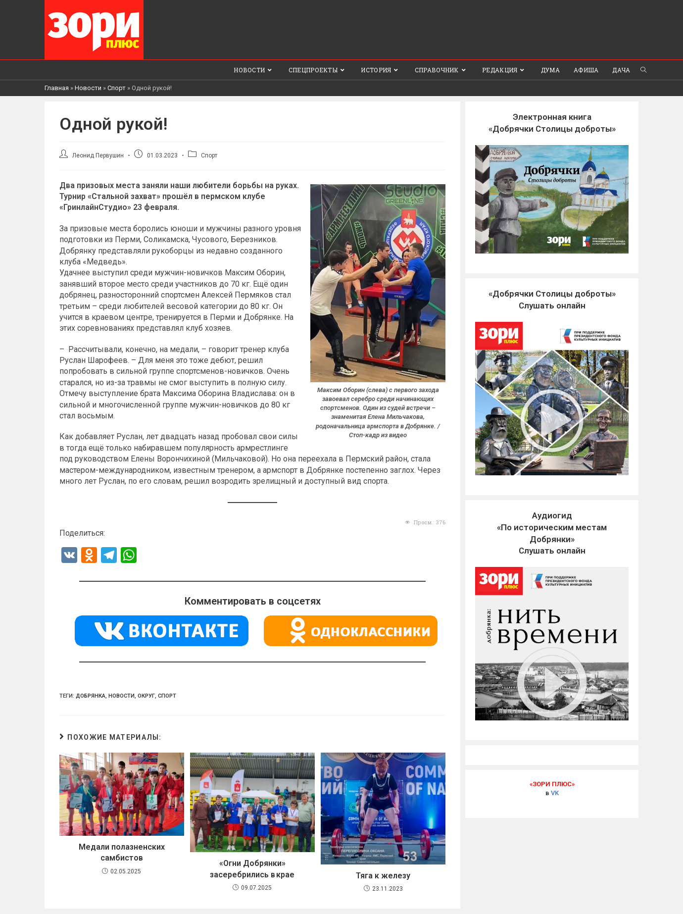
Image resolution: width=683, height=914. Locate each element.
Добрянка (90, 696)
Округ (146, 696)
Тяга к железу (383, 875)
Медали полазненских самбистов (122, 852)
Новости (88, 88)
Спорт (116, 88)
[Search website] (643, 70)
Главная (57, 88)
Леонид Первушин (98, 155)
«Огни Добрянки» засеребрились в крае (252, 869)
